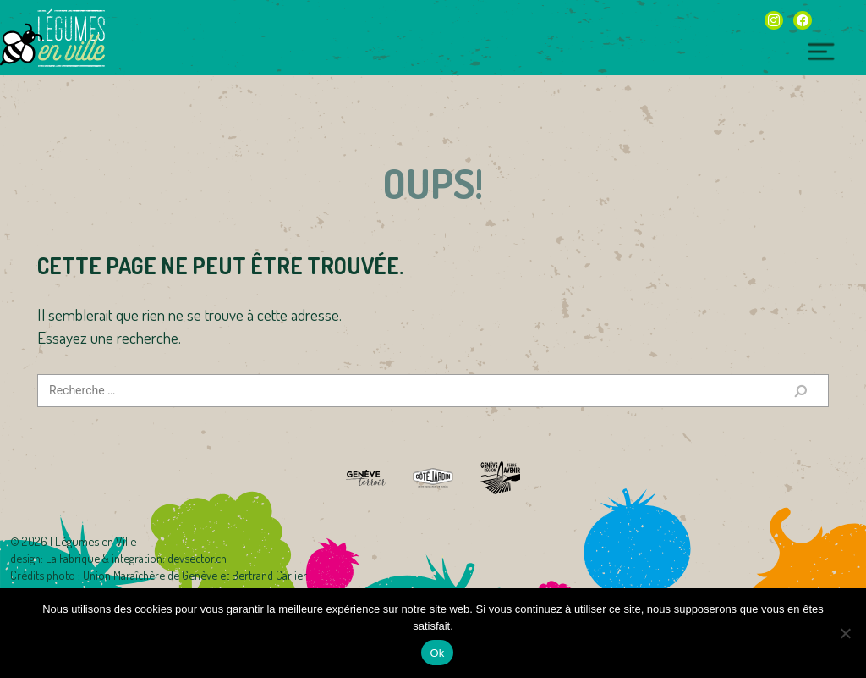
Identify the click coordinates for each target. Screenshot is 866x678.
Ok (437, 653)
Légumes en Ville (71, 38)
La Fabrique (73, 557)
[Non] (844, 633)
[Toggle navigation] (821, 52)
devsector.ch (197, 557)
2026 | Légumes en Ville (79, 540)
